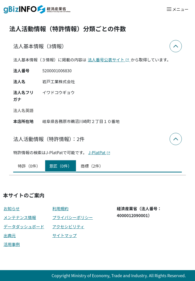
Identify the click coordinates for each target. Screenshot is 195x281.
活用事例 (12, 244)
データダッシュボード (24, 226)
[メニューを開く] (177, 9)
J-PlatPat (99, 152)
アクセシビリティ (68, 226)
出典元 (10, 235)
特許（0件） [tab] (29, 166)
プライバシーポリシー (72, 217)
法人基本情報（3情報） (40, 46)
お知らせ (12, 208)
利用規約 (60, 208)
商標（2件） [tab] (92, 166)
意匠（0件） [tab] (60, 166)
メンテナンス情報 (20, 217)
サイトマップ (64, 235)
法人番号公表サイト (109, 60)
